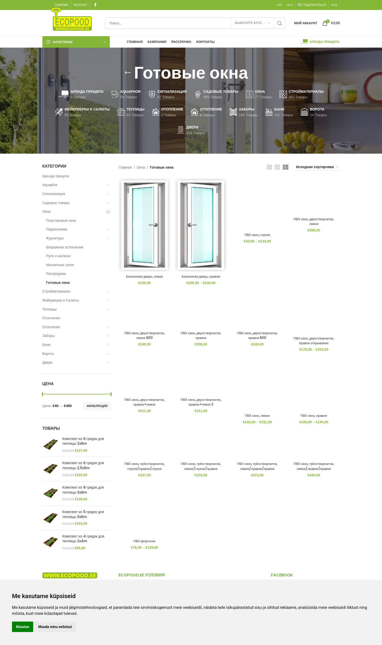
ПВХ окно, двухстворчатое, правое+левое (143, 405)
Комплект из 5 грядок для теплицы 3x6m (83, 514)
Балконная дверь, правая (200, 276)
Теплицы (49, 309)
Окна (46, 212)
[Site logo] (71, 18)
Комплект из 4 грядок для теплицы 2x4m (83, 539)
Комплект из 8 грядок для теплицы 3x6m (83, 490)
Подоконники (56, 229)
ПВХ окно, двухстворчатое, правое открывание (314, 342)
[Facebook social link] (95, 5)
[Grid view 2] (269, 167)
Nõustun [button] (22, 627)
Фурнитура (55, 238)
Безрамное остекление (65, 247)
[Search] (195, 23)
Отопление (51, 318)
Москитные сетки (60, 265)
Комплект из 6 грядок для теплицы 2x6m (83, 441)
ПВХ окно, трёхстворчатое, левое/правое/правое (257, 470)
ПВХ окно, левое (257, 417)
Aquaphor (50, 185)
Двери (47, 362)
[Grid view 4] (285, 167)
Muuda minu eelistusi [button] (55, 627)
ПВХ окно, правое (315, 417)
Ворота (48, 354)
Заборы (48, 336)
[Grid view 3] (277, 167)
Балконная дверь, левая (143, 276)
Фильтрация (97, 406)
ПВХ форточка (143, 545)
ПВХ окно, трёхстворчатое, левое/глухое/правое (200, 470)
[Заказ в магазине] (318, 167)
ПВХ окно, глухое (257, 232)
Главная (125, 167)
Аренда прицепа (55, 176)
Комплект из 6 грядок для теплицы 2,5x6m (83, 465)
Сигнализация (53, 194)
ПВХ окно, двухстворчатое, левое (314, 220)
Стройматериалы (56, 291)
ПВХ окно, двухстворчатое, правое (200, 337)
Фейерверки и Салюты (60, 300)
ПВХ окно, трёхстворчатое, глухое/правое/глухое (143, 470)
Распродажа (56, 274)
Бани (46, 345)
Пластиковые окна (61, 220)
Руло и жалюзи (58, 256)
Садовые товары (56, 203)
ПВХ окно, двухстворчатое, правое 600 (257, 337)
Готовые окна (58, 283)
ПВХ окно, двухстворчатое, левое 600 (143, 337)
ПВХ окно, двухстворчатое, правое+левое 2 (200, 405)
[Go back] (128, 73)
